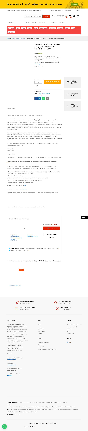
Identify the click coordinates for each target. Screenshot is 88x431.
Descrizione (11, 108)
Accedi (53, 10)
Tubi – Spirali (34, 411)
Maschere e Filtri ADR (72, 409)
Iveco (30, 28)
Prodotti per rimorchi (42, 94)
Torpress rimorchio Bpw (14, 285)
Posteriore (24, 406)
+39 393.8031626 (11, 359)
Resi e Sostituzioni (72, 326)
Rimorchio (73, 406)
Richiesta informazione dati (74, 324)
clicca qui (9, 375)
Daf (18, 28)
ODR (68, 331)
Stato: (36, 53)
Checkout (78, 10)
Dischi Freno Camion (39, 402)
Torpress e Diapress (45, 93)
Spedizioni (41, 347)
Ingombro (66, 406)
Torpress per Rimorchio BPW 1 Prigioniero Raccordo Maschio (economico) (16, 237)
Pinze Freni (58, 402)
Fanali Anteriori (45, 406)
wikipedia (24, 189)
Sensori (65, 402)
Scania (60, 28)
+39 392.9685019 (11, 365)
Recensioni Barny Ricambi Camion (47, 349)
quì (25, 185)
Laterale (31, 406)
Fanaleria (10, 406)
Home (34, 22)
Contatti (61, 22)
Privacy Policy (70, 333)
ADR (73, 28)
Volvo (67, 28)
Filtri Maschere (61, 409)
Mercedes (43, 28)
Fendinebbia (17, 406)
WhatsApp (37, 63)
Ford (23, 28)
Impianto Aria (13, 411)
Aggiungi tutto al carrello (51, 228)
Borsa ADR (26, 409)
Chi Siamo (42, 22)
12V (15, 414)
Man (35, 28)
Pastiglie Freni (50, 402)
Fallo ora (74, 4)
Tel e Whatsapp (60, 15)
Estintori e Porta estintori (37, 409)
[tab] (12, 109)
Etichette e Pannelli (50, 409)
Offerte (11, 28)
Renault (52, 28)
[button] (4, 426)
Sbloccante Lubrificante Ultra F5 (32, 235)
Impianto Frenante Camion (26, 402)
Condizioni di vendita (43, 342)
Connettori (37, 406)
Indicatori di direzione (56, 406)
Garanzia (69, 329)
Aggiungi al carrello (52, 81)
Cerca (46, 16)
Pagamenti (41, 344)
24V (19, 414)
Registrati (58, 10)
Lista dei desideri (68, 10)
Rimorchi (11, 32)
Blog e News (52, 22)
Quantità (36, 79)
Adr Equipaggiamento (16, 409)
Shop (27, 22)
